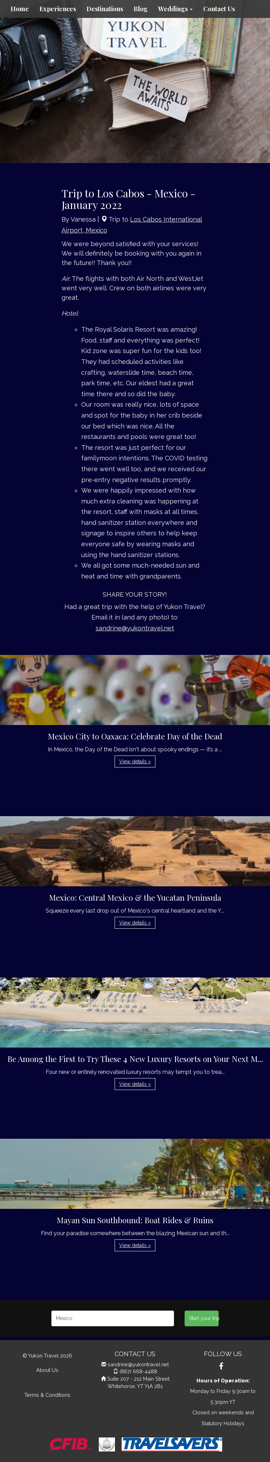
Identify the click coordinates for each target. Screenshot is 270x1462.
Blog (141, 9)
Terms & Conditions (47, 1395)
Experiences (57, 9)
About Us (47, 1370)
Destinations (104, 9)
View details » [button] (135, 761)
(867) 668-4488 (138, 1371)
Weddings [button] (175, 9)
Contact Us (219, 9)
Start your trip (203, 1318)
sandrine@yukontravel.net (135, 628)
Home (20, 9)
